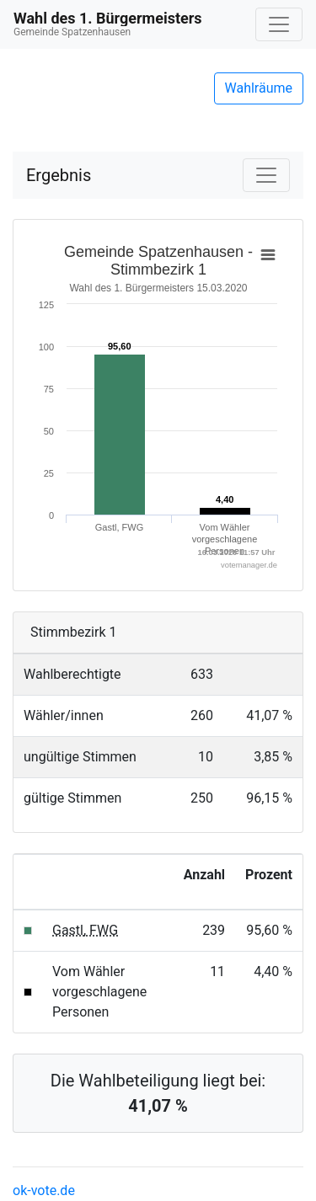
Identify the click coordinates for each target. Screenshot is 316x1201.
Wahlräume (259, 88)
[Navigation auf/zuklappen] (279, 24)
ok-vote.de (44, 1190)
